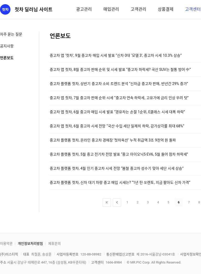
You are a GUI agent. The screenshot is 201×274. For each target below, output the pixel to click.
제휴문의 (54, 243)
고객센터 (193, 9)
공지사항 (7, 46)
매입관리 (111, 9)
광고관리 (84, 9)
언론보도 (7, 58)
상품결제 (166, 9)
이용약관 (6, 243)
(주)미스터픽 (9, 254)
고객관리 (138, 9)
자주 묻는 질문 (11, 34)
